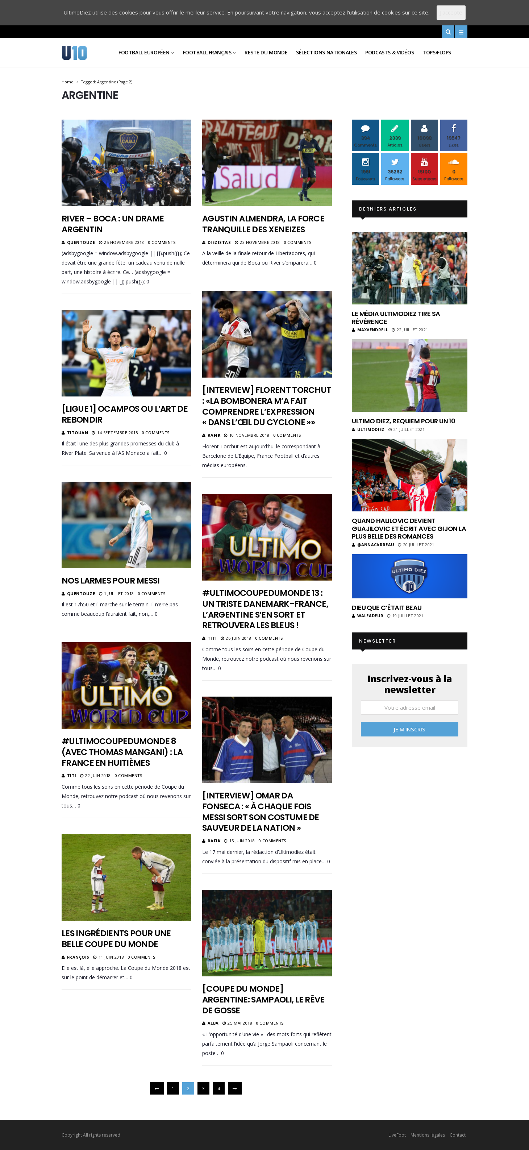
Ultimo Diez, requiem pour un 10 (403, 420)
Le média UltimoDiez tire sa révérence (396, 317)
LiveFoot (397, 1135)
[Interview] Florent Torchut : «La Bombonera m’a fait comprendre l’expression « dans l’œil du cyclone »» (266, 406)
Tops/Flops (436, 52)
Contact (458, 1135)
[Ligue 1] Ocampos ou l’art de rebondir (125, 414)
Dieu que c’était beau (387, 607)
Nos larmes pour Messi (111, 580)
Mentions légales (428, 1135)
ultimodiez (368, 429)
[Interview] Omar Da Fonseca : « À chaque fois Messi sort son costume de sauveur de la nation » (260, 812)
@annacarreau (373, 544)
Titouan (77, 432)
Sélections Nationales (326, 52)
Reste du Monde (266, 52)
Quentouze (81, 242)
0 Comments (162, 242)
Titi (212, 638)
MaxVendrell (370, 329)
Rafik (214, 435)
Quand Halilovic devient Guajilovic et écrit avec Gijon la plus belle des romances (409, 528)
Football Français (207, 52)
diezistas (219, 242)
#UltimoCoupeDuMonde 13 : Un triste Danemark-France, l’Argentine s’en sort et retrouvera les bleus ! (265, 609)
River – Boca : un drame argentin (113, 224)
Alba (213, 1023)
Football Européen (144, 52)
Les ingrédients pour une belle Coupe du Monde (116, 938)
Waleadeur (367, 615)
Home (68, 81)
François (78, 957)
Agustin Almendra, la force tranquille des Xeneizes (263, 224)
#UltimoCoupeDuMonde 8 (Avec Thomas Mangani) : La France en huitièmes (122, 752)
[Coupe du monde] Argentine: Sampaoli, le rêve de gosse (263, 999)
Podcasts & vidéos (389, 52)
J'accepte (451, 12)
